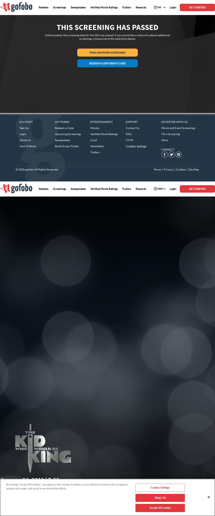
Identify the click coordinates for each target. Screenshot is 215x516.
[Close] (208, 497)
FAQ (128, 134)
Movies (94, 128)
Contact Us (132, 128)
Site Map (193, 169)
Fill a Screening (170, 134)
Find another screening (108, 52)
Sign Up (24, 128)
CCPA (129, 140)
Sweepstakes (62, 140)
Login (23, 134)
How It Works (28, 146)
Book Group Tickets (67, 146)
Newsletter (97, 146)
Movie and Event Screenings (178, 128)
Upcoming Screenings (68, 134)
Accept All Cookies (160, 507)
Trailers (95, 152)
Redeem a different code (107, 63)
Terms (157, 169)
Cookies (181, 169)
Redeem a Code (64, 128)
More (164, 140)
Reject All (160, 497)
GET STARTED (197, 7)
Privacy (168, 169)
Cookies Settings (136, 146)
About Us (25, 140)
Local (93, 140)
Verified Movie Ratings (104, 134)
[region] (107, 497)
